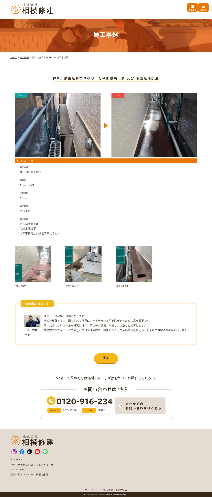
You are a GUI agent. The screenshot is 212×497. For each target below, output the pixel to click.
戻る (106, 358)
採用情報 (121, 490)
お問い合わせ (107, 490)
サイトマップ (91, 490)
